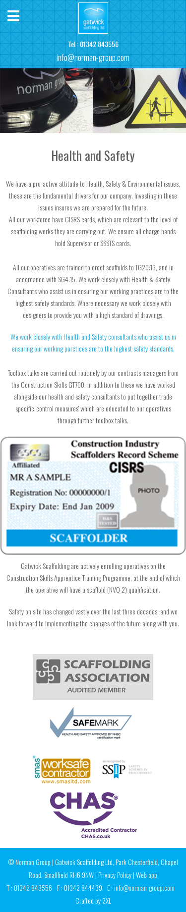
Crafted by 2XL (93, 900)
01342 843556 (99, 44)
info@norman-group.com (93, 57)
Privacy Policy (114, 874)
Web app (146, 874)
